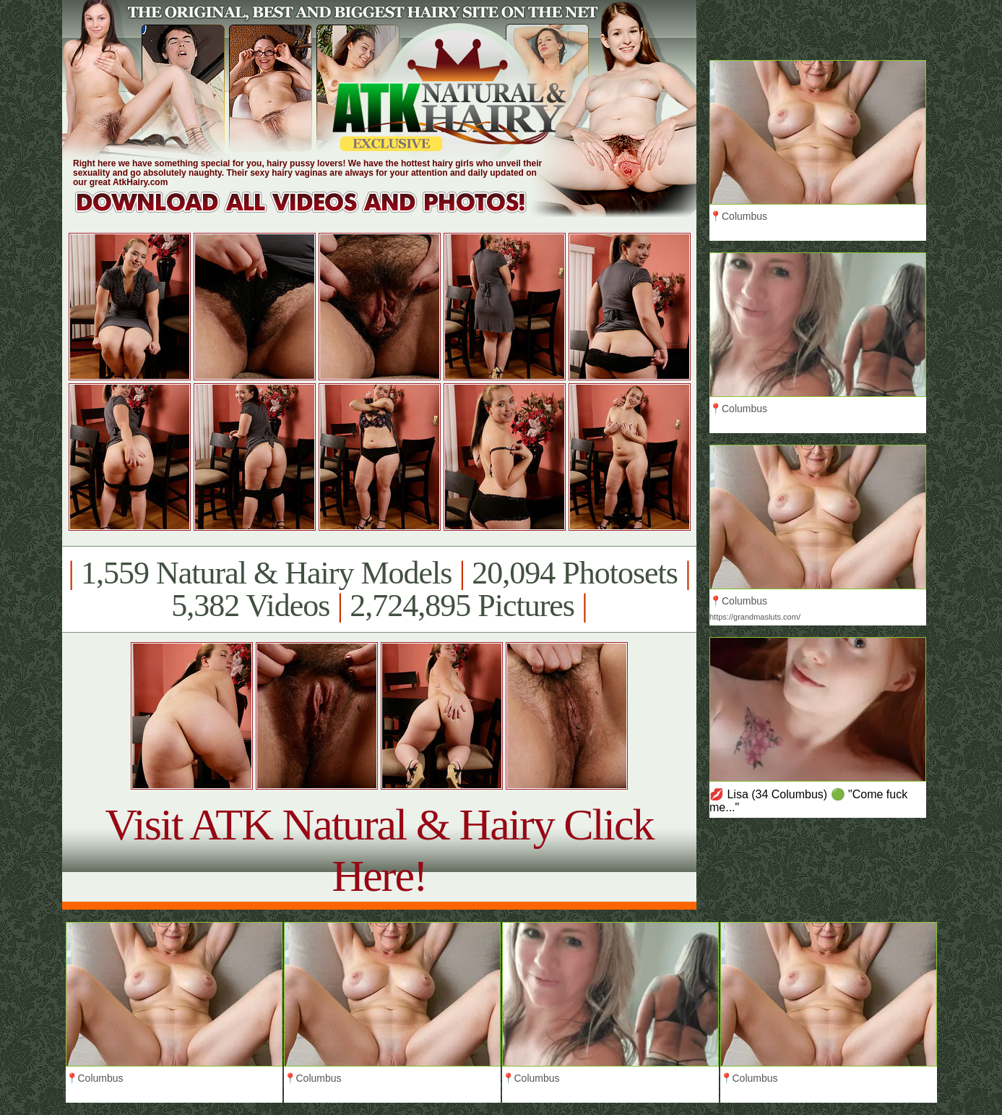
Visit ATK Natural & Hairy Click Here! (379, 850)
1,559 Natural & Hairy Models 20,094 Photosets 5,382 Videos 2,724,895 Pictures (379, 589)
